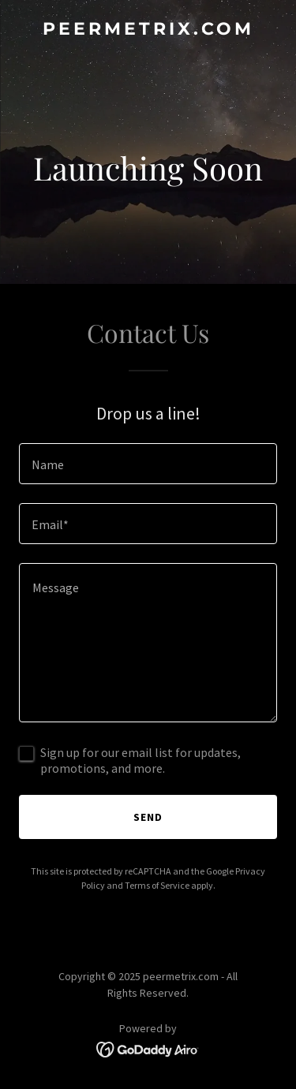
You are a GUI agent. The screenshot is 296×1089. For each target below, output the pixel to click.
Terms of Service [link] (157, 885)
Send (148, 817)
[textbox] (148, 463)
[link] (148, 30)
